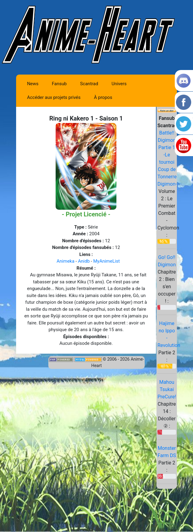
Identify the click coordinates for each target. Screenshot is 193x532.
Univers (119, 83)
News (33, 83)
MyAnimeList (106, 261)
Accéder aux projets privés (54, 97)
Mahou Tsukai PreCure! (166, 389)
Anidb (84, 261)
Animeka (65, 261)
